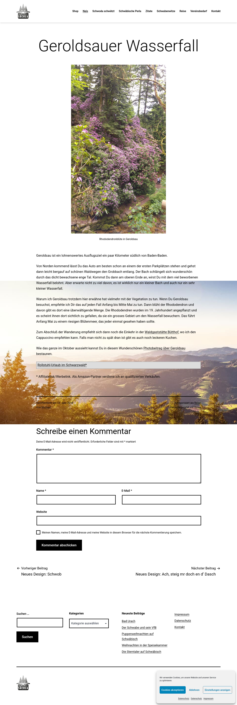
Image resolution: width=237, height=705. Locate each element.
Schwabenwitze (166, 11)
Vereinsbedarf (198, 11)
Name (41, 490)
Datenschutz (183, 698)
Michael (46, 407)
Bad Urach (128, 621)
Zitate (148, 11)
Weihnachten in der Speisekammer (144, 645)
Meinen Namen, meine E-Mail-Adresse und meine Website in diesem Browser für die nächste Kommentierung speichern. (112, 532)
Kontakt (216, 11)
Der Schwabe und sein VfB (139, 627)
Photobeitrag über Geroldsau (164, 348)
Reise (183, 11)
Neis (85, 11)
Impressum (208, 698)
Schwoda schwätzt (103, 11)
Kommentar (45, 449)
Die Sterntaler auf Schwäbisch (141, 651)
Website (41, 511)
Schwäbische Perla (130, 11)
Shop (75, 11)
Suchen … (22, 613)
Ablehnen (194, 690)
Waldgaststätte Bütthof (162, 332)
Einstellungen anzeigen (217, 690)
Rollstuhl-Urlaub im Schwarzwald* (62, 365)
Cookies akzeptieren (172, 690)
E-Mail (127, 490)
